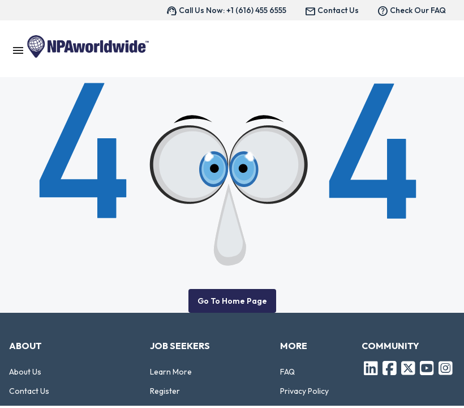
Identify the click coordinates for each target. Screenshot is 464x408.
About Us (25, 372)
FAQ (287, 372)
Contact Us (29, 391)
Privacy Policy (304, 391)
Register (165, 391)
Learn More (171, 372)
